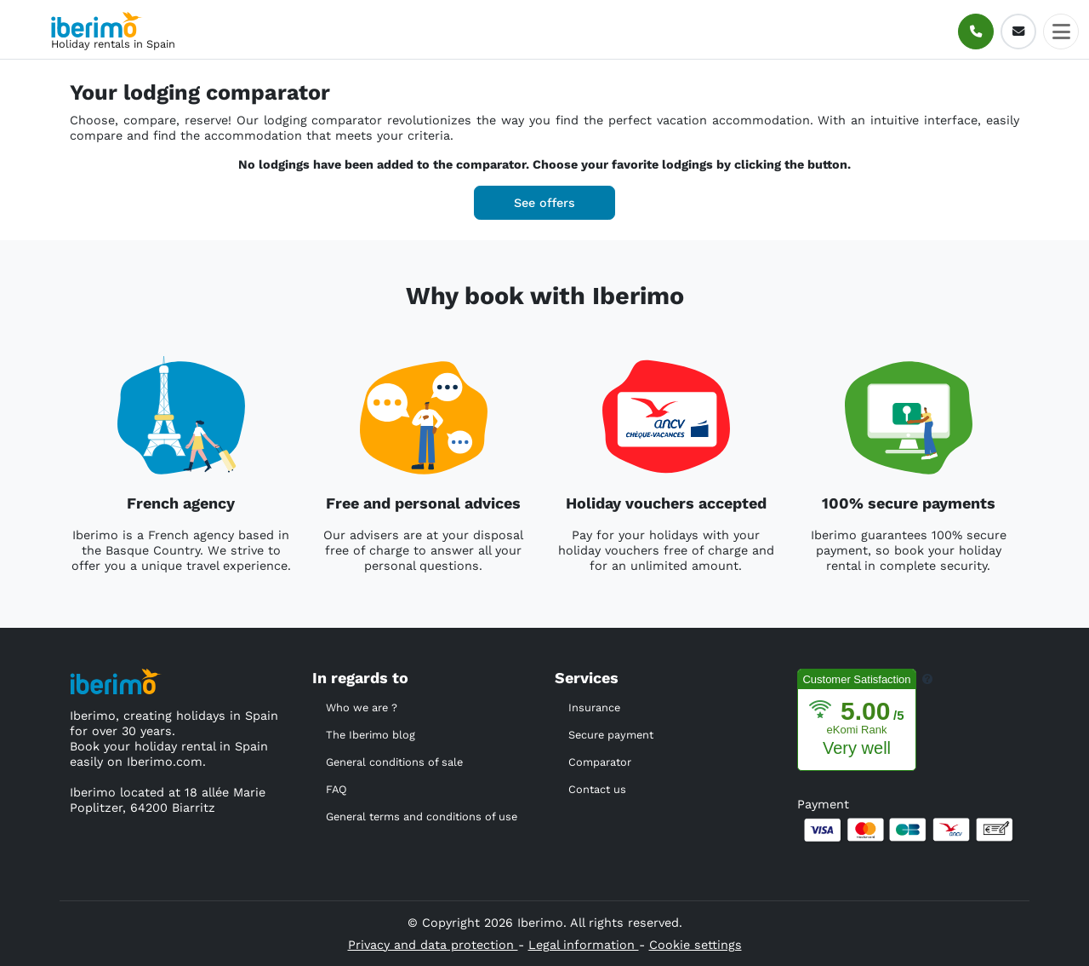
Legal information (583, 945)
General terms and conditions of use (421, 816)
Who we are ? (361, 707)
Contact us (597, 789)
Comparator (599, 762)
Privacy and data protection (433, 945)
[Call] (976, 31)
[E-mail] (1018, 31)
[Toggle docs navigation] (1061, 31)
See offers (544, 203)
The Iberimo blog (370, 734)
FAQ (336, 789)
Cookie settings (695, 945)
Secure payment (610, 734)
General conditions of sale (394, 762)
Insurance (594, 707)
